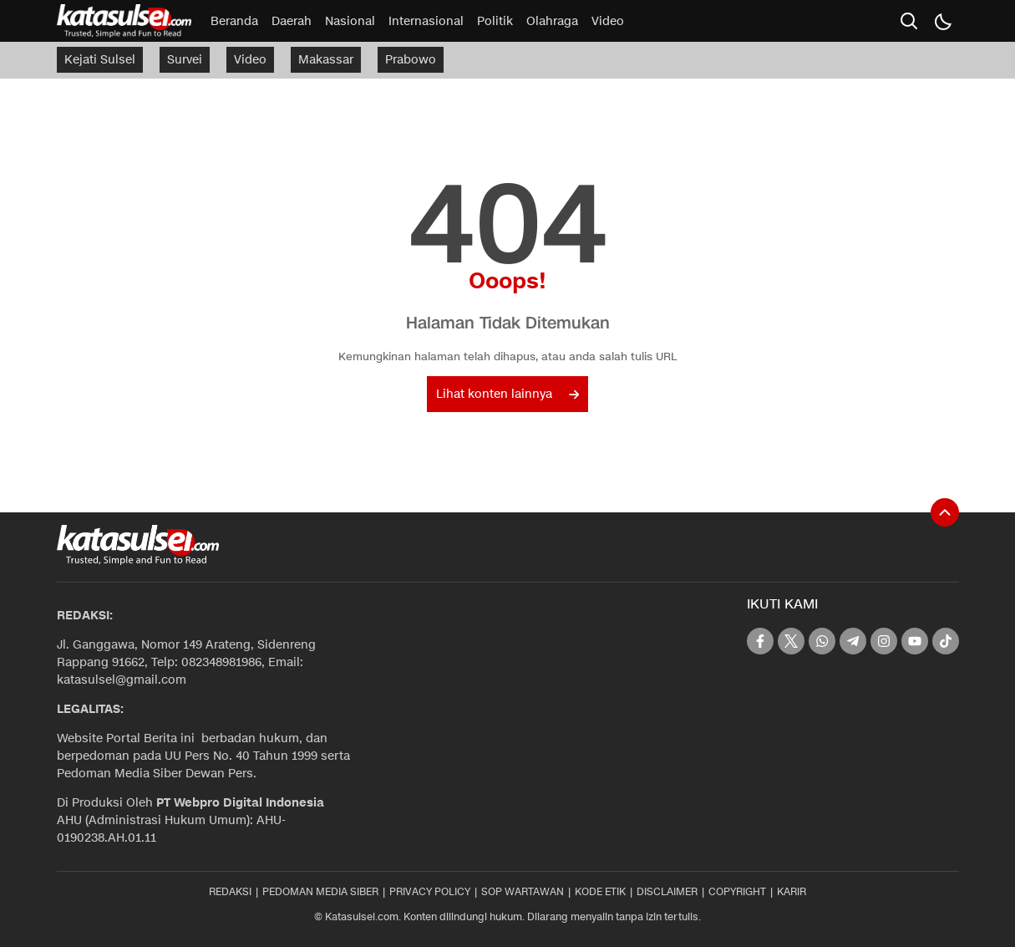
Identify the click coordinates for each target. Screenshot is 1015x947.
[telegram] (853, 641)
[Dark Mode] (942, 21)
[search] (909, 21)
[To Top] (945, 512)
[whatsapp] (822, 641)
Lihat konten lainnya (507, 394)
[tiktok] (945, 641)
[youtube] (914, 641)
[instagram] (883, 641)
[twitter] (791, 641)
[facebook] (760, 641)
